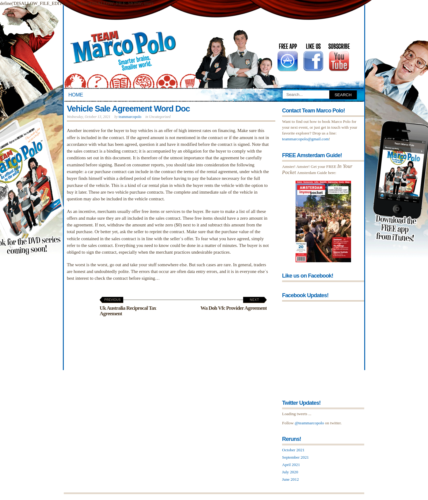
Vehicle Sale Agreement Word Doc (128, 108)
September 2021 (295, 457)
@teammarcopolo (309, 423)
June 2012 (290, 479)
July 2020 (290, 472)
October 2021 (293, 450)
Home (75, 94)
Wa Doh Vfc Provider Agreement (234, 304)
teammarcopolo (130, 117)
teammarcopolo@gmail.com (305, 139)
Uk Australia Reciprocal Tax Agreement (128, 307)
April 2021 (291, 464)
